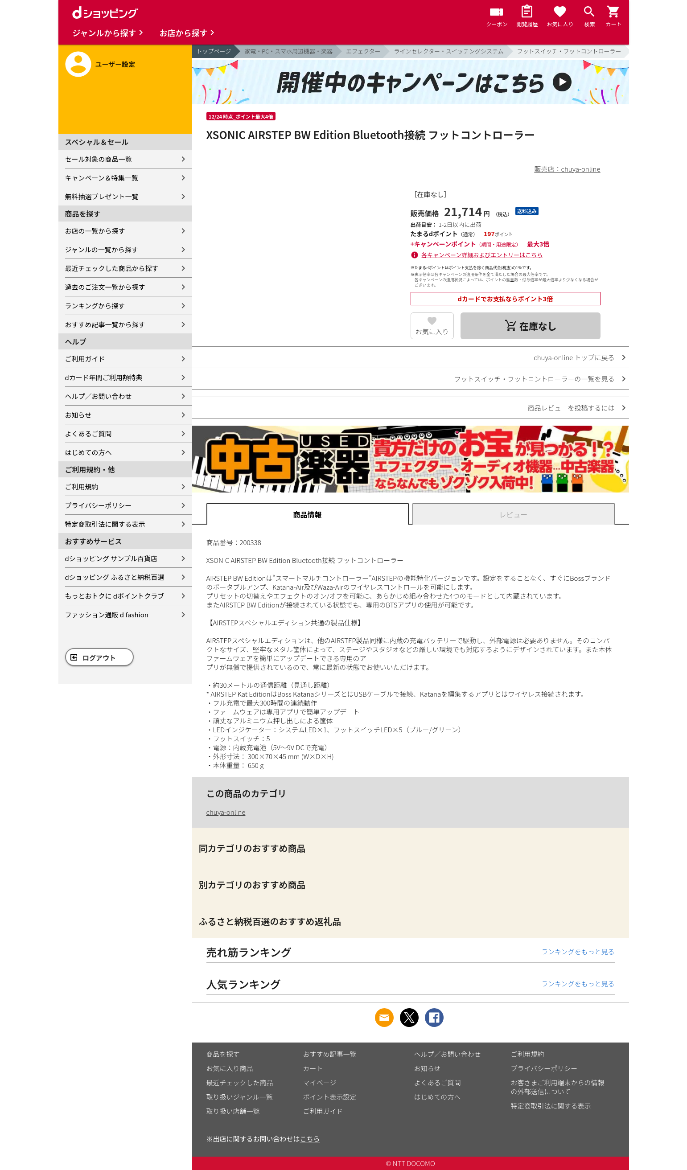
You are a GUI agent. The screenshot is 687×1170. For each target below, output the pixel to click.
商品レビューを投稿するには (570, 407)
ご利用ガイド (85, 358)
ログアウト (99, 657)
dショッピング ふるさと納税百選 (115, 577)
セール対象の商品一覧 (98, 159)
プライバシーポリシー (98, 505)
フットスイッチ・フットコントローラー (569, 51)
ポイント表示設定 (330, 1096)
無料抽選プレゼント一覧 (102, 196)
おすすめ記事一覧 (330, 1054)
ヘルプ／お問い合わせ (98, 396)
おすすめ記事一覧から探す (105, 324)
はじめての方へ (88, 452)
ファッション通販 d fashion (106, 614)
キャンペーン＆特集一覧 (101, 177)
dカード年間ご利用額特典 (104, 377)
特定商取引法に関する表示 (105, 524)
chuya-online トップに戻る (574, 357)
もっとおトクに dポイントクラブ (115, 595)
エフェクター (363, 51)
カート (313, 1068)
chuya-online (226, 812)
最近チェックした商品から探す (112, 268)
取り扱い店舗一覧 (233, 1111)
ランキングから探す (95, 305)
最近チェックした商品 (239, 1082)
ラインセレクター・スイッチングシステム (448, 51)
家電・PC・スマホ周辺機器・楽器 (288, 51)
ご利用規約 (82, 486)
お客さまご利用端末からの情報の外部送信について (558, 1087)
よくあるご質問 (88, 433)
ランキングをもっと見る (578, 951)
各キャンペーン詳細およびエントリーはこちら (482, 254)
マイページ (320, 1082)
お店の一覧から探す (95, 230)
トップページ (214, 51)
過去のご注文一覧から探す (105, 286)
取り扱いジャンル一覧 (239, 1096)
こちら (310, 1138)
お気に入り (432, 331)
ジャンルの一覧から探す (101, 249)
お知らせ (78, 414)
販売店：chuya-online (568, 168)
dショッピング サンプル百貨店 (111, 558)
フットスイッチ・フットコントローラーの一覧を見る (534, 378)
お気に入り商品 (229, 1068)
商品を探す (223, 1054)
